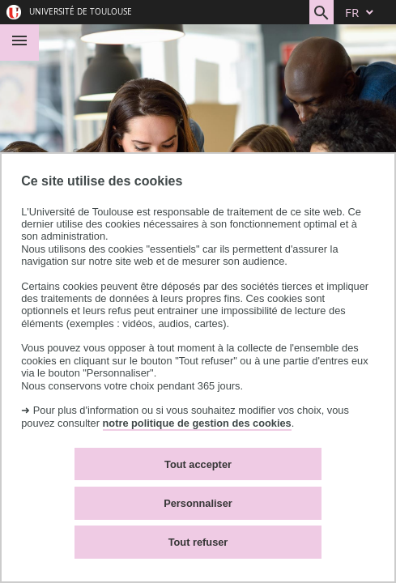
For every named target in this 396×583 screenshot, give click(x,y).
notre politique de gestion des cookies (197, 423)
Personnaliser (198, 503)
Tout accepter (198, 464)
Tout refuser (198, 542)
